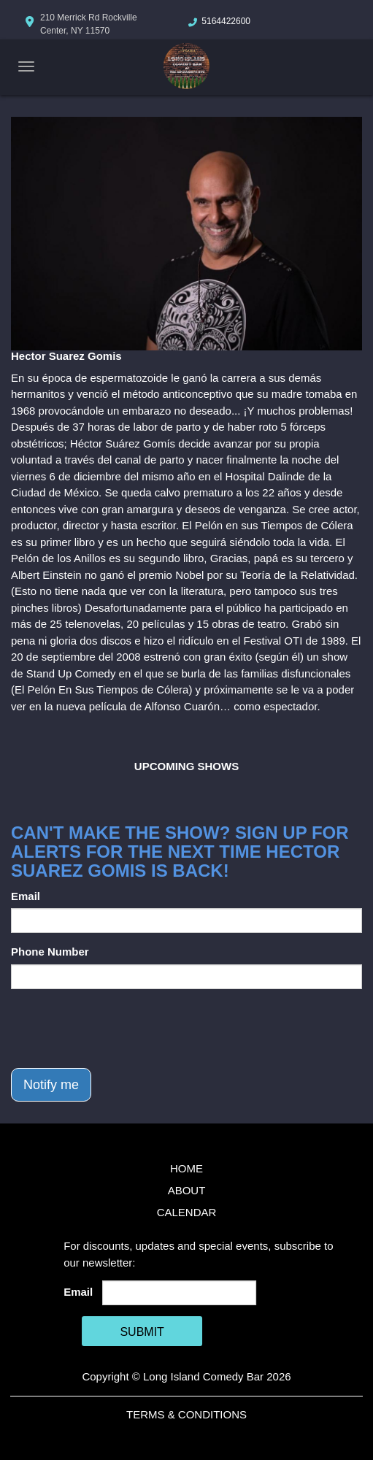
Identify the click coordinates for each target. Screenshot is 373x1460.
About (187, 1190)
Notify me (51, 1084)
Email (25, 896)
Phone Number (50, 951)
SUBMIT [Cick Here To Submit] (142, 1332)
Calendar (187, 1212)
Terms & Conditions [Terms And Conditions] (186, 1414)
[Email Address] (179, 1292)
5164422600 (225, 21)
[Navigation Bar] (26, 66)
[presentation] (122, 1028)
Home (186, 1168)
